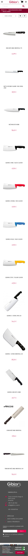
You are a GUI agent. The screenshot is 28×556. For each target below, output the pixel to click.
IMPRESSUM (10, 516)
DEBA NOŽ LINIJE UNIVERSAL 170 (14, 48)
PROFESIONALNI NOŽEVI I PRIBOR (15, 10)
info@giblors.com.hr (12, 505)
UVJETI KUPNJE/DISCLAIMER (15, 519)
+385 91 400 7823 (11, 503)
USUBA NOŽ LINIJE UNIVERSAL (14, 430)
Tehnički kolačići (18, 547)
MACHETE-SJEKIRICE (7, 11)
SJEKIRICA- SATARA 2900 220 (14, 316)
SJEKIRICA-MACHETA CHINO (14, 392)
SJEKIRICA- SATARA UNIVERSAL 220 (14, 354)
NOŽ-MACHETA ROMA (14, 124)
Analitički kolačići (18, 549)
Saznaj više (4, 554)
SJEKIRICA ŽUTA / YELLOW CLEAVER (14, 277)
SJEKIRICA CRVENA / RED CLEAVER (14, 201)
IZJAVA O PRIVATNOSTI (13, 522)
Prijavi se (22, 531)
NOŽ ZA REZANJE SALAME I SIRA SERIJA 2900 (13, 87)
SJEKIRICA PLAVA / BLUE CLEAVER (14, 239)
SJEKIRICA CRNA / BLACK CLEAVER (14, 163)
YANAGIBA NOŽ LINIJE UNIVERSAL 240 (14, 468)
